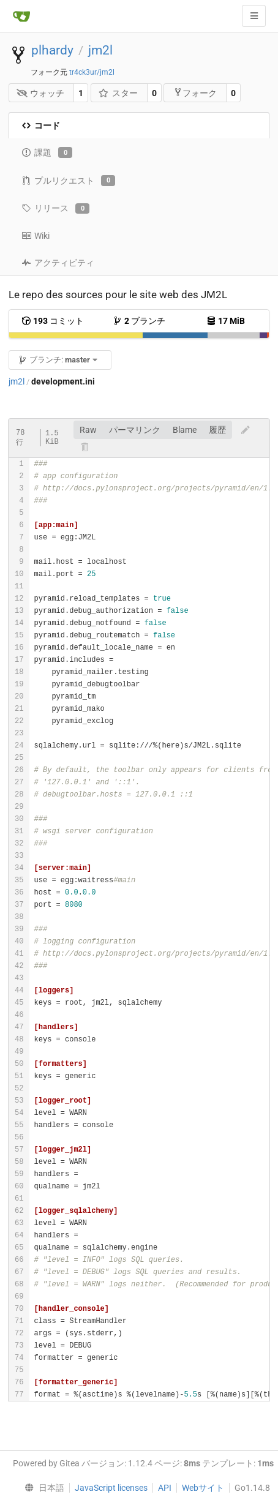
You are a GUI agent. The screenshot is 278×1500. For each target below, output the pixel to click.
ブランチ (139, 321)
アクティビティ (57, 263)
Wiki (35, 236)
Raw (88, 430)
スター (118, 93)
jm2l (100, 50)
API (164, 1488)
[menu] (42, 1488)
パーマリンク (134, 430)
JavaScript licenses (111, 1488)
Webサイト (203, 1488)
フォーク (195, 93)
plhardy (52, 50)
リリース (55, 208)
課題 (46, 152)
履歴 (217, 430)
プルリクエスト (68, 180)
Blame (185, 430)
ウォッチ (41, 93)
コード (40, 125)
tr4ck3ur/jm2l (92, 72)
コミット (52, 321)
